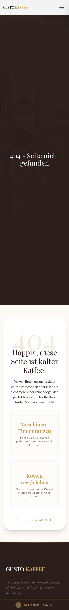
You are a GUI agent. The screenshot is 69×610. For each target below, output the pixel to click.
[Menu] (61, 7)
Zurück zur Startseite (34, 519)
